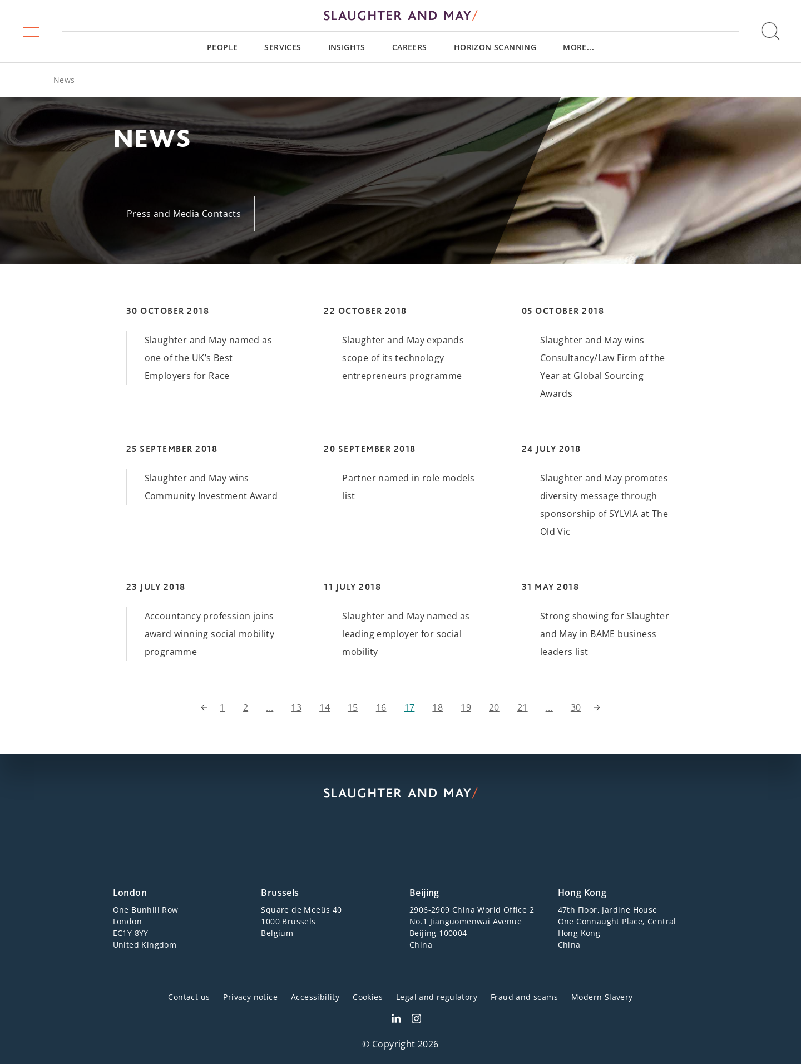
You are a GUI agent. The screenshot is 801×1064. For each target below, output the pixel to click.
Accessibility (315, 997)
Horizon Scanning (495, 47)
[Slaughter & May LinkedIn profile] (396, 1020)
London (130, 892)
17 (409, 707)
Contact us (189, 997)
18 (437, 707)
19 (466, 707)
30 (576, 707)
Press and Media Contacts (184, 214)
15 (353, 707)
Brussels (280, 892)
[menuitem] (222, 47)
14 (324, 707)
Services (282, 47)
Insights (346, 47)
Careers (409, 47)
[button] (31, 31)
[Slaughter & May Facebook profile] (416, 1020)
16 (381, 707)
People (222, 47)
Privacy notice (250, 997)
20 (494, 707)
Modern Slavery (602, 997)
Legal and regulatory (436, 997)
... (269, 707)
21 (522, 707)
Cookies (368, 997)
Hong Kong (582, 892)
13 (296, 707)
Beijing (424, 892)
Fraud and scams (524, 997)
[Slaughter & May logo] (400, 15)
